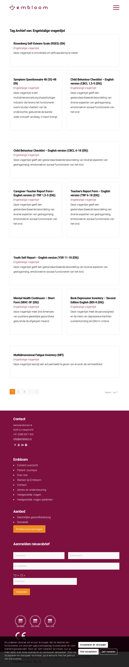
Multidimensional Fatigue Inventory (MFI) (38, 355)
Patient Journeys (27, 470)
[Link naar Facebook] (15, 446)
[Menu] (114, 7)
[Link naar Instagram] (26, 446)
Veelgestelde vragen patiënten (35, 499)
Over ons (22, 475)
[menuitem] (114, 7)
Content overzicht (27, 465)
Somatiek (22, 522)
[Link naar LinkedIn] (22, 446)
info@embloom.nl (22, 438)
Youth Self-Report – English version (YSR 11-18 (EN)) (46, 257)
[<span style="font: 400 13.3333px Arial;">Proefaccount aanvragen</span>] (29, 529)
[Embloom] (53, 7)
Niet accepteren (88, 651)
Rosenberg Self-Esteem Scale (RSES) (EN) (39, 43)
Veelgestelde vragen (29, 494)
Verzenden (21, 591)
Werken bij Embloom (29, 480)
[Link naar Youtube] (19, 446)
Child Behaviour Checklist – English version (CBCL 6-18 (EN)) (50, 150)
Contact (22, 485)
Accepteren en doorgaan (93, 645)
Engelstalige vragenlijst (26, 48)
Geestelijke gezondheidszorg (34, 517)
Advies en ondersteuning (31, 489)
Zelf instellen (108, 651)
